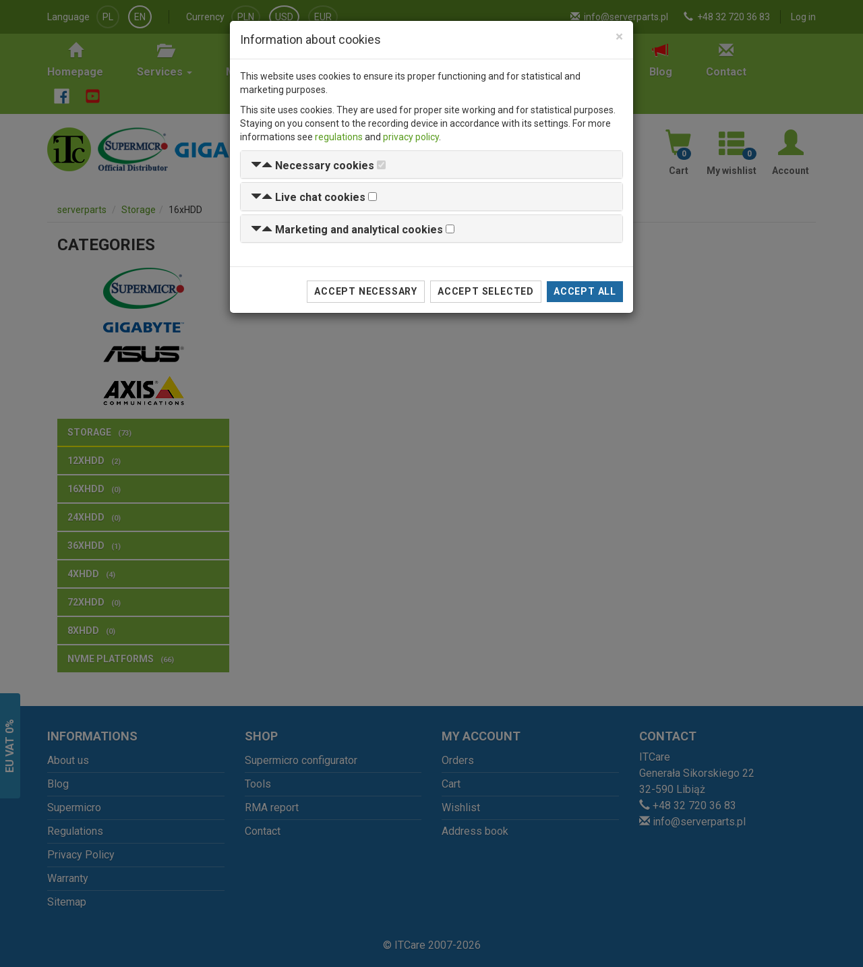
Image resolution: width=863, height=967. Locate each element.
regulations (339, 136)
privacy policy (411, 136)
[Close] (619, 37)
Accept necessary (365, 291)
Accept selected (486, 291)
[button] (312, 165)
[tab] (431, 165)
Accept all (585, 291)
